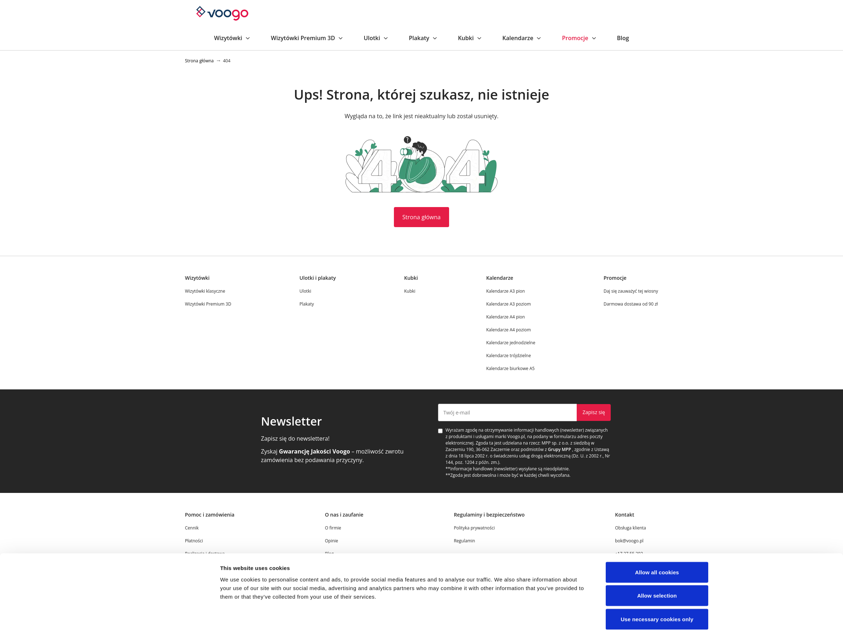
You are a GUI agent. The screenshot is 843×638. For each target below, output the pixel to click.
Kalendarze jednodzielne (510, 343)
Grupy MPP (559, 449)
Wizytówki (232, 38)
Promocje (579, 38)
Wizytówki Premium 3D (307, 38)
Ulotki (376, 38)
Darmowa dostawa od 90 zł (631, 304)
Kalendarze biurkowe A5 (510, 368)
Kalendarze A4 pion (505, 317)
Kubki (470, 38)
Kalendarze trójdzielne (508, 355)
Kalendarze (522, 38)
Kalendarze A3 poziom (508, 304)
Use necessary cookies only (657, 597)
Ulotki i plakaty (318, 277)
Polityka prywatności (474, 528)
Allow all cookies (657, 550)
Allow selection (657, 573)
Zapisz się (593, 412)
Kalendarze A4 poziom (508, 330)
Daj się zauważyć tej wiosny (631, 291)
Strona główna (422, 217)
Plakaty (423, 38)
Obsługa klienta (630, 528)
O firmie (333, 528)
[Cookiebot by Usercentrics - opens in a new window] (172, 624)
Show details (502, 624)
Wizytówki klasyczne (205, 291)
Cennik (192, 528)
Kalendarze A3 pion (505, 291)
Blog (623, 38)
